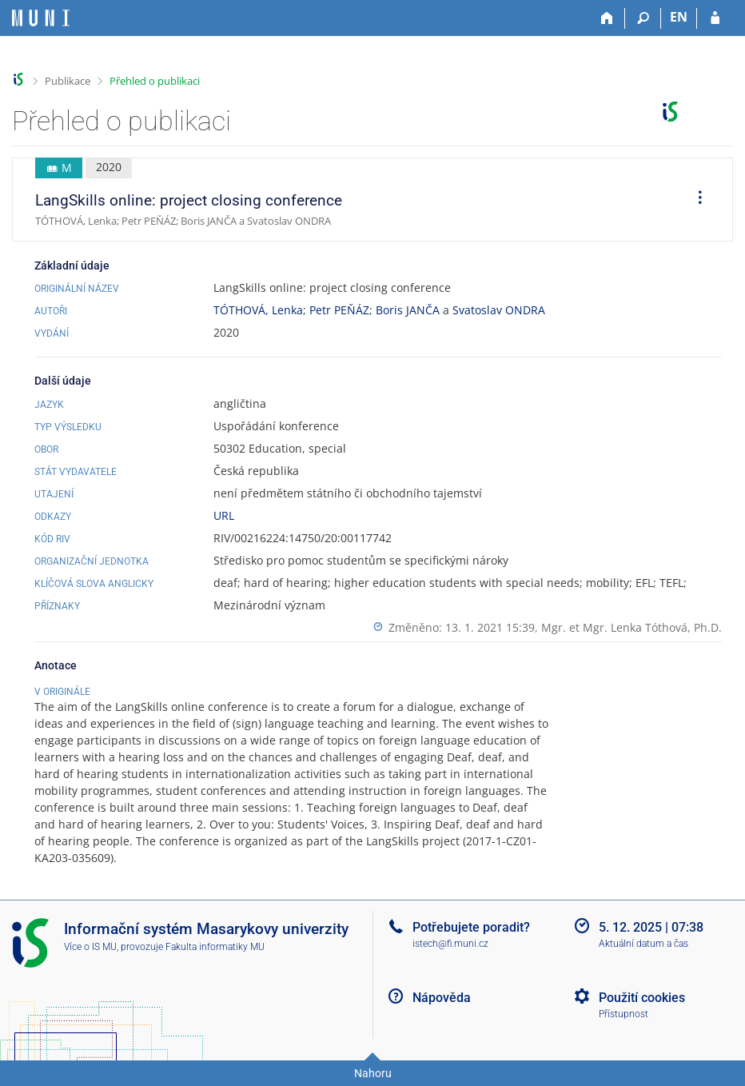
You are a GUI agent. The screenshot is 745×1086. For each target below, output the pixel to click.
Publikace (67, 81)
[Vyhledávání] (643, 18)
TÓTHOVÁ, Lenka (258, 309)
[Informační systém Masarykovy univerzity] (41, 18)
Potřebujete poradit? (471, 927)
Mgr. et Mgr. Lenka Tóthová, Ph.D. (631, 627)
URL (223, 515)
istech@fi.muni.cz (450, 943)
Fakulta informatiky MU (215, 946)
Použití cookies (642, 997)
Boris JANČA (408, 309)
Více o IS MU (90, 946)
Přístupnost (623, 1014)
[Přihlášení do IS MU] (715, 18)
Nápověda (441, 997)
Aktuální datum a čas (643, 943)
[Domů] (607, 18)
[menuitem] (694, 200)
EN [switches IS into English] (678, 17)
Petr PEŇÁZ (339, 309)
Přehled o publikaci (155, 81)
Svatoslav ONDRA (498, 309)
